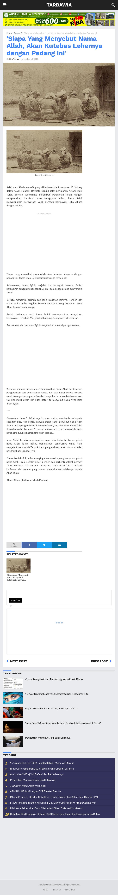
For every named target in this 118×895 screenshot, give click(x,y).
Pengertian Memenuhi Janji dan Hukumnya (47, 737)
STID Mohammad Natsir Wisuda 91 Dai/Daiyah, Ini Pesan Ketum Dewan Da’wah (53, 802)
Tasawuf (18, 33)
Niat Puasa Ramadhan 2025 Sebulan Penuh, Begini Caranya (42, 768)
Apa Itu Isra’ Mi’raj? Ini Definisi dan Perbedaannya (36, 774)
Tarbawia (59, 5)
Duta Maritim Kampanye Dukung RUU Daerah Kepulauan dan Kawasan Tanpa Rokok (55, 813)
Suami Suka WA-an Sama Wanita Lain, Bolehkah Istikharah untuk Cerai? (63, 723)
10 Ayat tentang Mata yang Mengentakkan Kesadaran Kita (56, 693)
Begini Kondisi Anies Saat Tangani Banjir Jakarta (51, 708)
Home (9, 33)
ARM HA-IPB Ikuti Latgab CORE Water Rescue (35, 791)
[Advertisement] (44, 246)
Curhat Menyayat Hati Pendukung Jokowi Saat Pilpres (54, 679)
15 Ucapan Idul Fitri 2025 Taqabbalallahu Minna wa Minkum (42, 762)
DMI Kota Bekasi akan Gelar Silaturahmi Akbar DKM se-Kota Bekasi (46, 808)
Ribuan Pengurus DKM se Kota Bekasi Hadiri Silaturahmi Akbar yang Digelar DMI (54, 796)
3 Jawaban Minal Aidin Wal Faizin (28, 785)
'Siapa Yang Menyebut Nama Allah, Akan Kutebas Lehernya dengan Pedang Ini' (54, 46)
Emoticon (15, 600)
